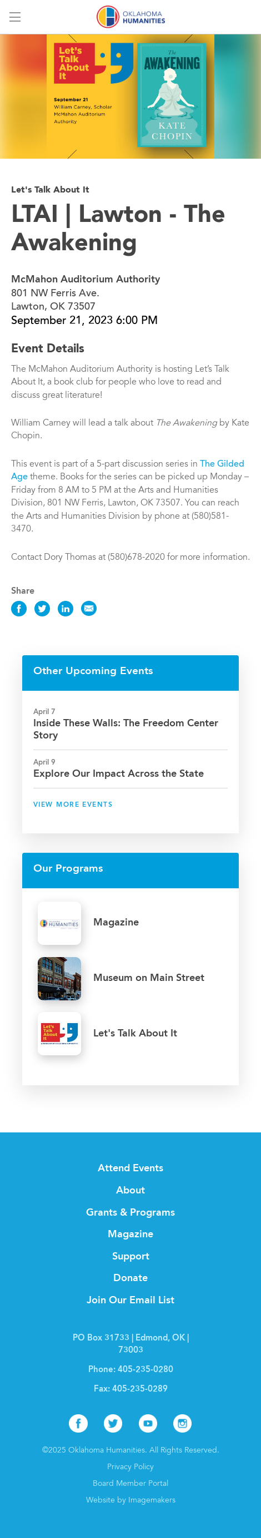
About (130, 1191)
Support (130, 1257)
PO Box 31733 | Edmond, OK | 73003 (131, 1344)
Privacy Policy (130, 1467)
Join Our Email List (130, 1301)
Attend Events (130, 1168)
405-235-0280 (145, 1370)
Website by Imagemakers (130, 1501)
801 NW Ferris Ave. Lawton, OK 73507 (85, 293)
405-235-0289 (140, 1389)
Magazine (130, 1234)
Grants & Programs (130, 1213)
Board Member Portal (130, 1484)
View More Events (73, 805)
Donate (130, 1278)
